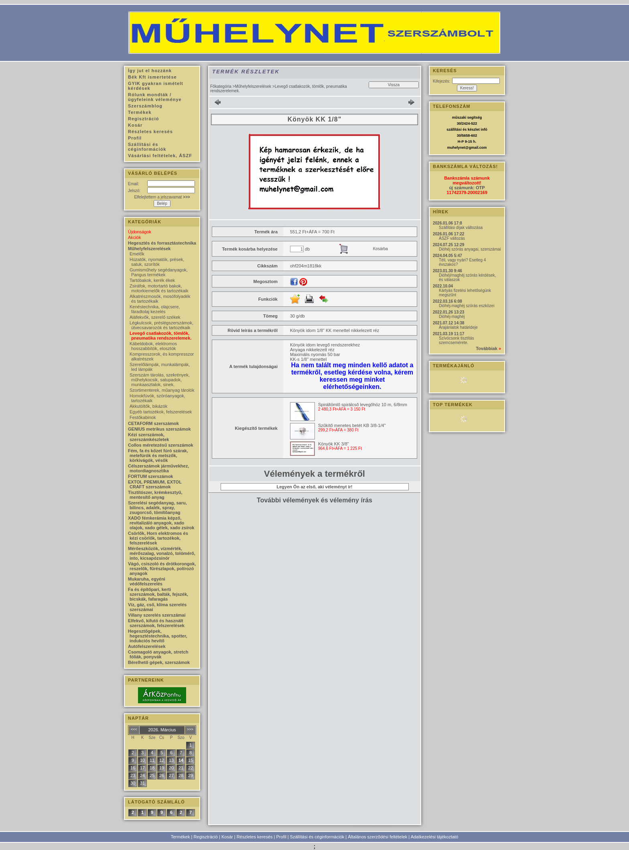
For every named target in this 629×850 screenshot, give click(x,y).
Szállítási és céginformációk (317, 836)
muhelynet (456, 148)
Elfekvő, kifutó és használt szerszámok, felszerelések (156, 623)
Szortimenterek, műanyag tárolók (162, 390)
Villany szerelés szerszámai (157, 615)
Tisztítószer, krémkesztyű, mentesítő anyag (155, 495)
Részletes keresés (255, 836)
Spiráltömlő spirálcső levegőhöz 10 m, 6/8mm (362, 404)
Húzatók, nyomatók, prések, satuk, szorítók (157, 262)
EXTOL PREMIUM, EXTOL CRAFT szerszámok (155, 484)
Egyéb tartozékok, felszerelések (161, 411)
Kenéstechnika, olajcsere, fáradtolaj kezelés (155, 309)
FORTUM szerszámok (150, 476)
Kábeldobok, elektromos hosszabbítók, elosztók (153, 346)
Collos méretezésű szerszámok (160, 445)
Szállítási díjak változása (461, 227)
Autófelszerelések (147, 646)
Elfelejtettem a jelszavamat (162, 197)
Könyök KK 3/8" (333, 443)
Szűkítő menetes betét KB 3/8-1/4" (352, 425)
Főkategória (220, 86)
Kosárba (380, 249)
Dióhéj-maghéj (452, 316)
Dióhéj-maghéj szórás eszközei (466, 306)
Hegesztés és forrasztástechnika (162, 243)
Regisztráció (205, 836)
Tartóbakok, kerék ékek (152, 280)
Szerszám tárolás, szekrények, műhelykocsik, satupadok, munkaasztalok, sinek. (160, 379)
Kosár (227, 836)
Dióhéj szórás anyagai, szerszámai (470, 249)
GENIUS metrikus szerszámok (159, 429)
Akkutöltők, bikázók (148, 406)
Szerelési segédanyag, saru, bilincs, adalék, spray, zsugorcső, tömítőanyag (157, 507)
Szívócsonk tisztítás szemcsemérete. (456, 340)
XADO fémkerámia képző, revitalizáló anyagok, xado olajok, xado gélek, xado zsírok (161, 523)
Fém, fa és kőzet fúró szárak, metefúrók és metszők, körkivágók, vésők (158, 455)
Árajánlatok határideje (458, 327)
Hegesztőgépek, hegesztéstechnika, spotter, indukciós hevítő (157, 636)
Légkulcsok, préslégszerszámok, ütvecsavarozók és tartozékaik (161, 325)
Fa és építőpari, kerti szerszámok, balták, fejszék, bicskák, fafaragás (158, 594)
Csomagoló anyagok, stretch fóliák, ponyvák (158, 654)
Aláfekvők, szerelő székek (155, 317)
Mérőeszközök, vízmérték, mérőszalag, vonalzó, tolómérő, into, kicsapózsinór (161, 553)
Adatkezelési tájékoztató (435, 836)
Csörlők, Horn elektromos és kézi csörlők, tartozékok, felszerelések (158, 538)
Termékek (180, 836)
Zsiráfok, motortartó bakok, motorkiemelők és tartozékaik (159, 288)
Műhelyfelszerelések (253, 86)
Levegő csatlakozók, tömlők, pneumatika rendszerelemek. (160, 335)
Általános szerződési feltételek (377, 836)
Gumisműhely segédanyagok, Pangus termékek (159, 272)
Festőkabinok (143, 417)
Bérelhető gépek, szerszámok (159, 662)
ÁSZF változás (452, 238)
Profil (281, 836)
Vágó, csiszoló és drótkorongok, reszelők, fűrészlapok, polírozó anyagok (162, 568)
